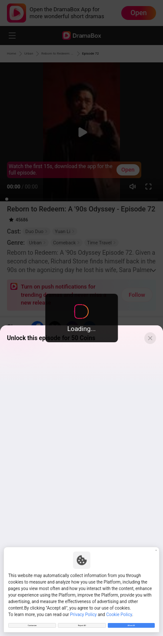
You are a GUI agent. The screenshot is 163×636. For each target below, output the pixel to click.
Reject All (82, 622)
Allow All (131, 622)
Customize (32, 622)
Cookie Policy (119, 609)
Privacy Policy (83, 609)
